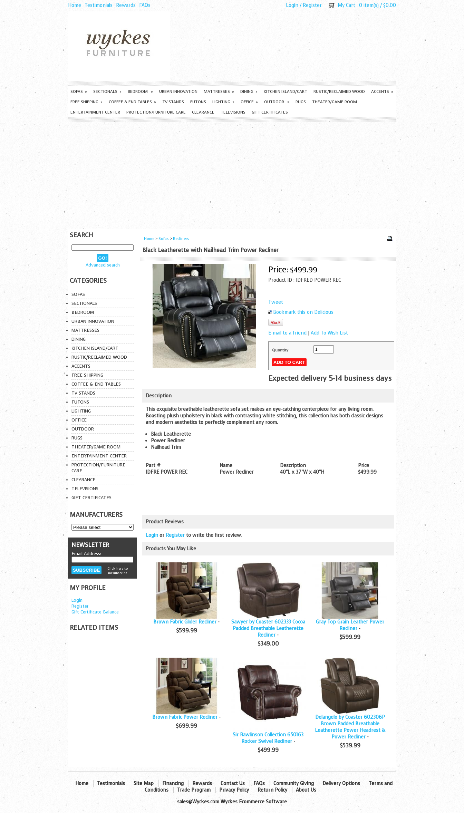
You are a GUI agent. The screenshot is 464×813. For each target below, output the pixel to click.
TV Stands (173, 102)
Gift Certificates (270, 112)
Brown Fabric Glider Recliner (184, 622)
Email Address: (86, 553)
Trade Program (194, 790)
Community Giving (293, 783)
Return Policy (272, 790)
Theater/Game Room (334, 102)
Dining (249, 91)
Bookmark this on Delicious (303, 312)
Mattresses (219, 91)
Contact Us (233, 783)
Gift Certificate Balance (95, 612)
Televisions (233, 112)
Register (312, 5)
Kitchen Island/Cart (285, 91)
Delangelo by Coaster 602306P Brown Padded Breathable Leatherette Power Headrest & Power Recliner (350, 727)
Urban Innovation (178, 91)
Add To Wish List (329, 333)
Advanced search (103, 265)
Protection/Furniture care (156, 112)
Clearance (203, 112)
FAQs (145, 5)
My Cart (346, 5)
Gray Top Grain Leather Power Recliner (350, 625)
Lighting (223, 102)
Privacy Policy (234, 790)
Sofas (78, 91)
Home (74, 5)
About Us (306, 790)
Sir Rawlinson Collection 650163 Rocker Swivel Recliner (268, 738)
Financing (173, 783)
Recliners (181, 238)
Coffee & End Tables (132, 102)
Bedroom (140, 91)
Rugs (301, 102)
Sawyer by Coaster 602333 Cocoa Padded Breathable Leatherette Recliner (268, 628)
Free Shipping (86, 102)
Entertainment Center (95, 112)
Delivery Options (341, 783)
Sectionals (107, 91)
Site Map (144, 783)
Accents (382, 91)
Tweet (275, 302)
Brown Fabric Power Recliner (185, 717)
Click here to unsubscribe (117, 570)
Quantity (280, 350)
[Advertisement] (232, 174)
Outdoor (276, 102)
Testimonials (99, 5)
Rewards (126, 5)
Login (292, 5)
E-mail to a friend (287, 333)
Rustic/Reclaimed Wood (339, 91)
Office (249, 102)
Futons (198, 102)
